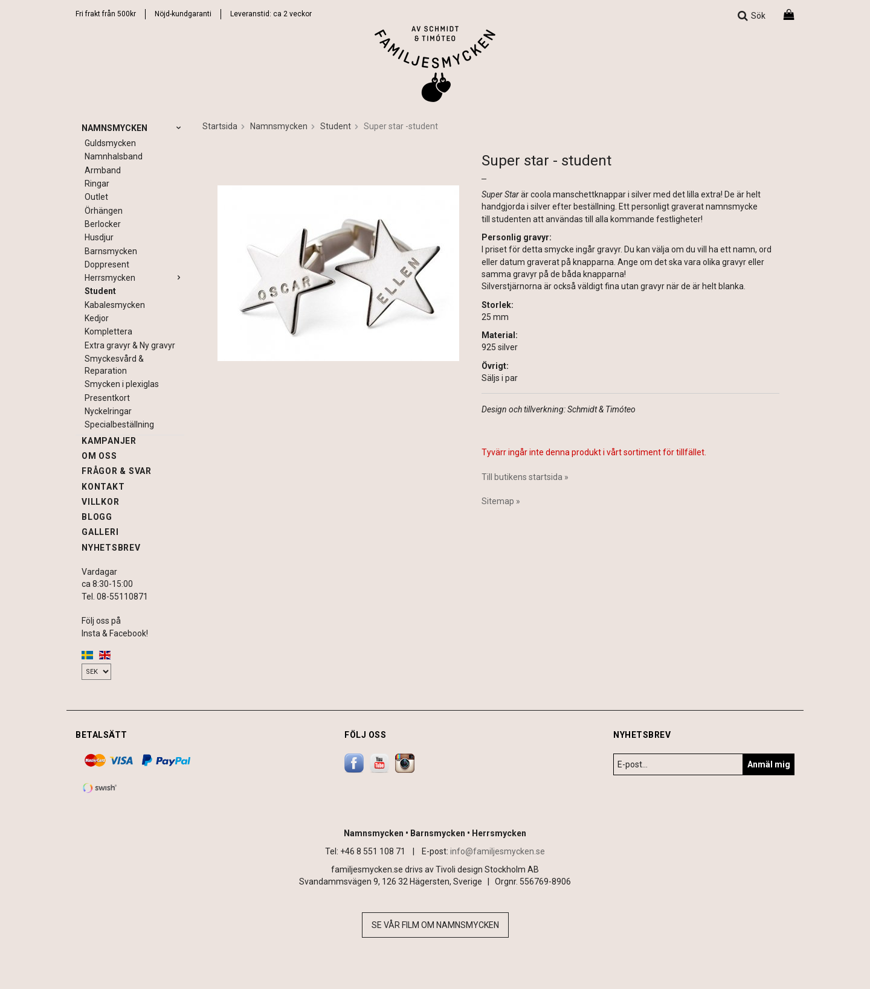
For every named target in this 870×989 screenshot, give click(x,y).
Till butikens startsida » (525, 477)
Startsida (219, 126)
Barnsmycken (111, 251)
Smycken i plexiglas (122, 384)
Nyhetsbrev (111, 547)
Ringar (97, 183)
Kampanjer (109, 441)
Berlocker (103, 224)
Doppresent (107, 264)
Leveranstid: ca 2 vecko (269, 14)
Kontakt (103, 486)
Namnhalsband (114, 156)
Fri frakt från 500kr (106, 14)
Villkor (100, 502)
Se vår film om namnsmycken (435, 925)
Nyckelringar (108, 411)
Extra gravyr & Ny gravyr (130, 345)
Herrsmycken (134, 278)
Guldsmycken (110, 143)
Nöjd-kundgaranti (183, 14)
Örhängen (104, 211)
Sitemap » (501, 501)
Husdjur (99, 237)
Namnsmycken (133, 128)
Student (100, 291)
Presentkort (107, 398)
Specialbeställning (119, 424)
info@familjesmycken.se (497, 851)
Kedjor (97, 318)
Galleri (100, 532)
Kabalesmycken (115, 305)
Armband (103, 170)
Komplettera (108, 331)
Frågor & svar (117, 471)
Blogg (97, 517)
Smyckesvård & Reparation (114, 365)
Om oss (99, 456)
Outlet (96, 197)
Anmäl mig (768, 764)
